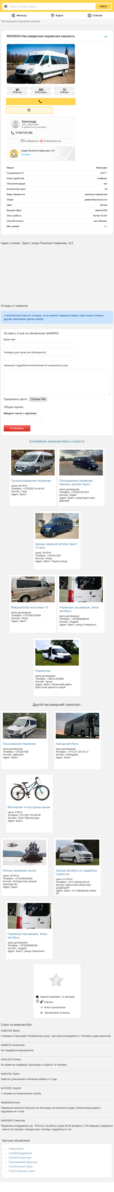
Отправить (17, 426)
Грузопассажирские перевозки (31, 479)
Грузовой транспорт (20, 1156)
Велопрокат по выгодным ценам (29, 805)
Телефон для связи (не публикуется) (25, 351)
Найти (103, 6)
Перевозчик (43, 669)
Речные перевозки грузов (19, 869)
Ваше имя (9, 338)
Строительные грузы (20, 1165)
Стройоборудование (20, 1151)
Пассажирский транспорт (23, 1160)
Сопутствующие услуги (22, 1169)
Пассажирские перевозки (19, 742)
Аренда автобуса (67, 742)
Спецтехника (16, 1147)
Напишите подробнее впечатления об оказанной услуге (36, 364)
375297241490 (23, 132)
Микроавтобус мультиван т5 (29, 605)
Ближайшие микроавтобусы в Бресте (57, 440)
